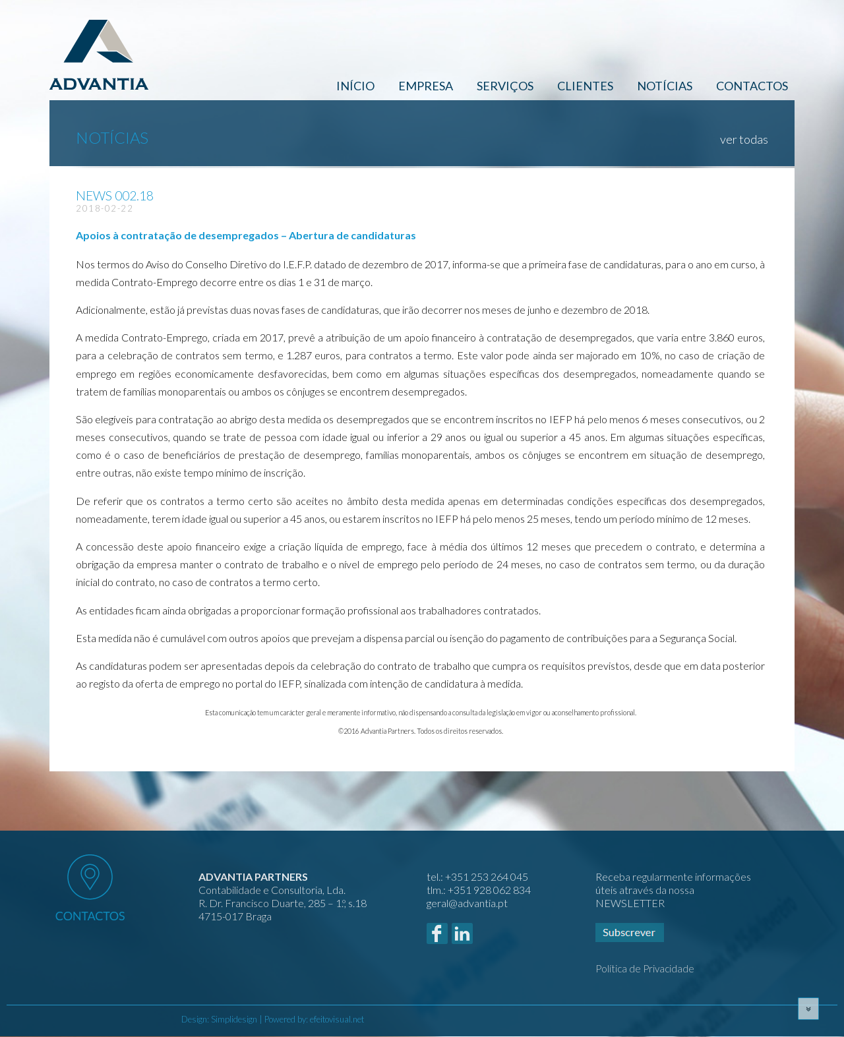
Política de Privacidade (644, 968)
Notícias (664, 85)
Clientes (585, 85)
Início (355, 85)
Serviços (505, 85)
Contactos (752, 85)
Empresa (425, 85)
